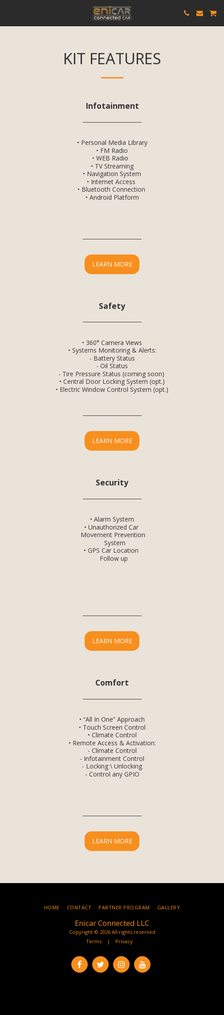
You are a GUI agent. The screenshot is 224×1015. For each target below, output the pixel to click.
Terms (94, 941)
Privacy (124, 941)
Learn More (112, 264)
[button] (9, 13)
